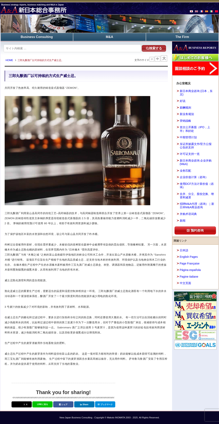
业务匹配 (185, 170)
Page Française (190, 263)
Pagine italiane (189, 276)
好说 (182, 101)
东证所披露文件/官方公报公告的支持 (196, 145)
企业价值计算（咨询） (194, 177)
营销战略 (185, 120)
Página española (190, 270)
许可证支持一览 (190, 153)
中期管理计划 (188, 137)
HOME (9, 60)
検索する (154, 48)
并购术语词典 (188, 214)
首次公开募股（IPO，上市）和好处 (195, 129)
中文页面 (185, 283)
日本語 (184, 250)
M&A (109, 37)
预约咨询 (195, 230)
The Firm (182, 37)
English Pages (189, 256)
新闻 (182, 220)
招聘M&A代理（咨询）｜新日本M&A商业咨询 (197, 205)
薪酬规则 (185, 107)
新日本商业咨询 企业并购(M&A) (196, 162)
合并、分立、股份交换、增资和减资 (197, 195)
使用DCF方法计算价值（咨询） (197, 185)
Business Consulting (37, 37)
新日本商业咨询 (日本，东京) (196, 92)
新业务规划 (187, 114)
